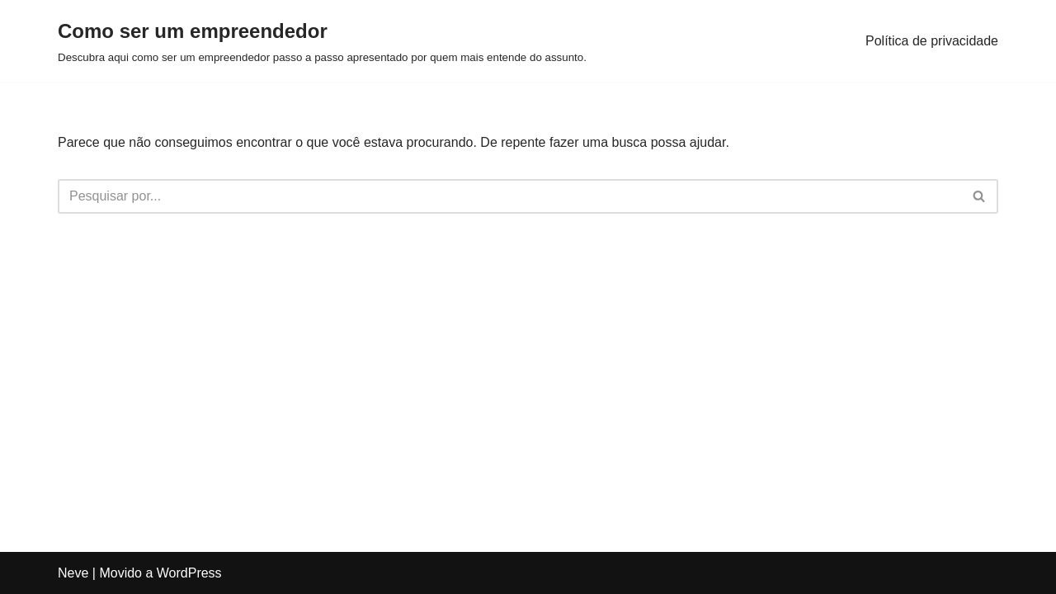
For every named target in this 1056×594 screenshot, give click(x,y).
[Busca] (509, 196)
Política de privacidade (931, 41)
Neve (73, 573)
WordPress (189, 573)
